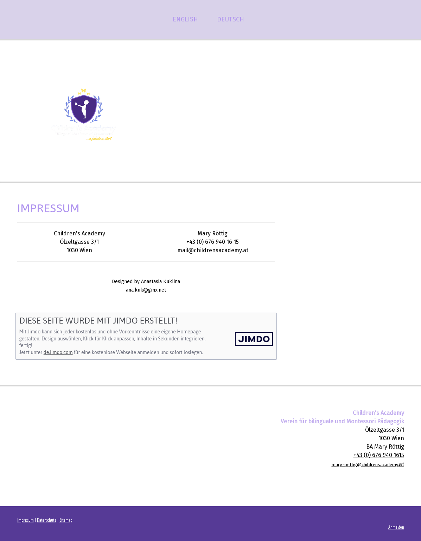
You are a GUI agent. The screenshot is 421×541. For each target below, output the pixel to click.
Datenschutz (46, 520)
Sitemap (65, 520)
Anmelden (396, 527)
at (368, 464)
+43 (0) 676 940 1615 (378, 455)
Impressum (25, 520)
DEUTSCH (230, 19)
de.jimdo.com (58, 352)
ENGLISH (185, 19)
